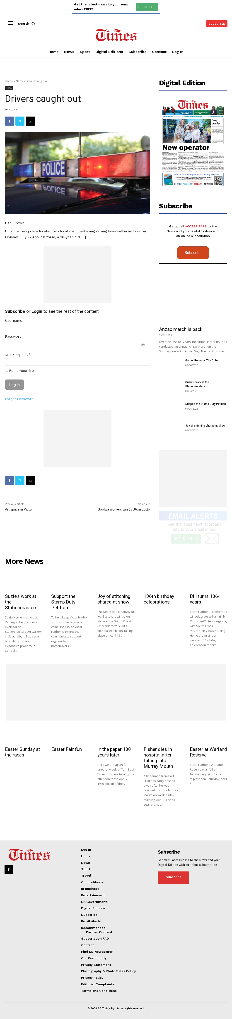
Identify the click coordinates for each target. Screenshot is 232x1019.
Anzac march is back (180, 329)
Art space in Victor (19, 509)
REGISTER (147, 7)
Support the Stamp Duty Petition (205, 404)
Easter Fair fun (66, 749)
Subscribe (193, 253)
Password (13, 336)
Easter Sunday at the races (22, 752)
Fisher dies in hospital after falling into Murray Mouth (158, 758)
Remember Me (19, 371)
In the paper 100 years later (114, 752)
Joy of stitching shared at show (205, 425)
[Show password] (143, 345)
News (19, 81)
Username (13, 321)
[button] (27, 23)
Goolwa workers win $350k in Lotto (124, 509)
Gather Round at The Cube (201, 360)
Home (9, 81)
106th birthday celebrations (159, 599)
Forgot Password (19, 399)
